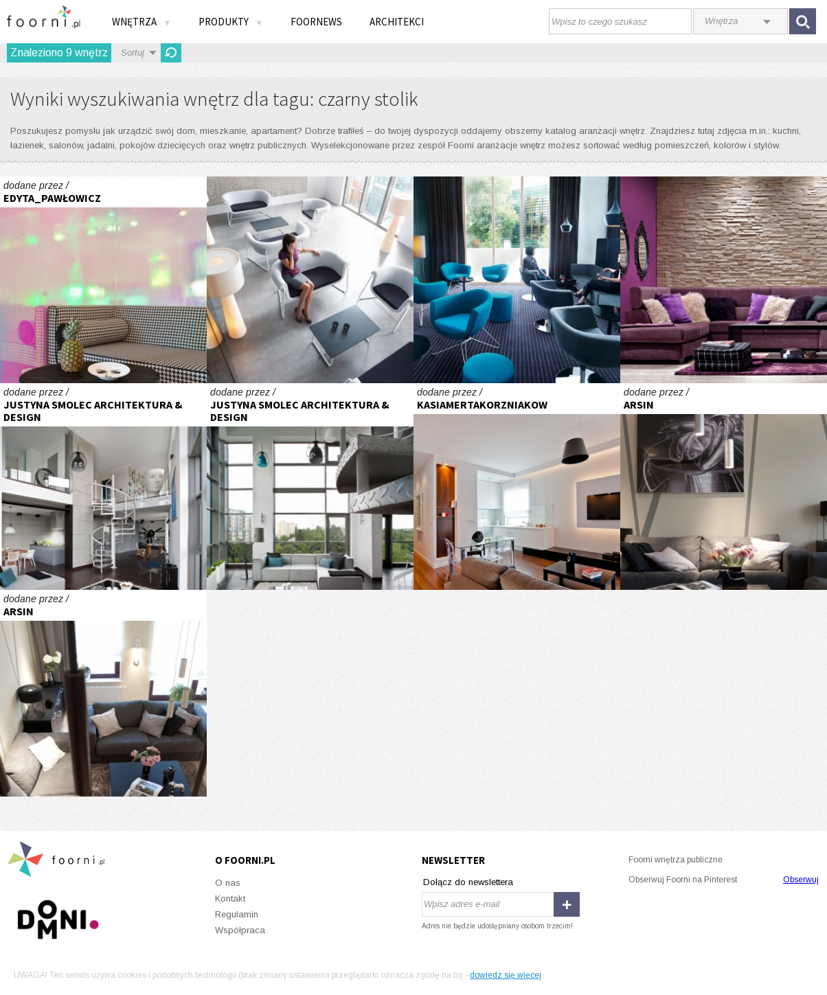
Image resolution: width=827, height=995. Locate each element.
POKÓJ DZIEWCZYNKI (103, 279)
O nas (227, 883)
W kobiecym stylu (723, 279)
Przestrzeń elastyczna (310, 279)
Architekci (397, 21)
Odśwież (171, 52)
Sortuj (132, 52)
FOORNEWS (316, 21)
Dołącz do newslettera (468, 882)
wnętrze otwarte (723, 486)
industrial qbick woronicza (103, 486)
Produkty (231, 21)
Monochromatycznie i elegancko (517, 486)
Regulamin (236, 914)
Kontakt (230, 898)
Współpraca (240, 930)
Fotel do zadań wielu (517, 279)
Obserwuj (801, 879)
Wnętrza (141, 21)
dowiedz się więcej (505, 975)
